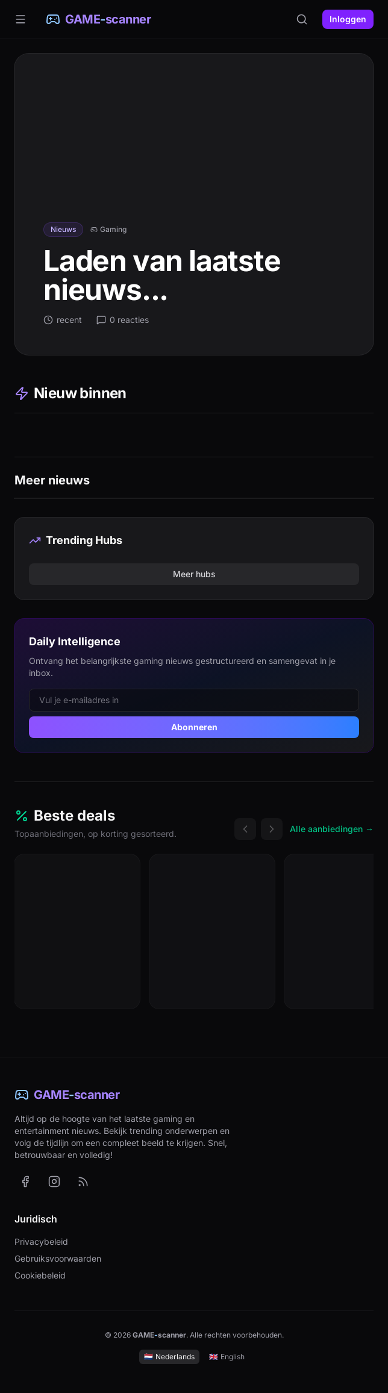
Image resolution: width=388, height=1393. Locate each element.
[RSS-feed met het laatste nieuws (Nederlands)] (83, 1181)
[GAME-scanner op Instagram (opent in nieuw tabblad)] (54, 1181)
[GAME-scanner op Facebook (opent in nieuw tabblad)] (25, 1181)
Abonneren (194, 727)
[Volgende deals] (272, 829)
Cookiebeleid (40, 1275)
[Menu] (20, 19)
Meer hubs (194, 574)
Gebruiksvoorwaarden (57, 1258)
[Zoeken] (302, 19)
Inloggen (348, 19)
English (227, 1356)
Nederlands (169, 1356)
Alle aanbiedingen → (332, 829)
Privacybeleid (41, 1241)
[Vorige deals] (245, 829)
